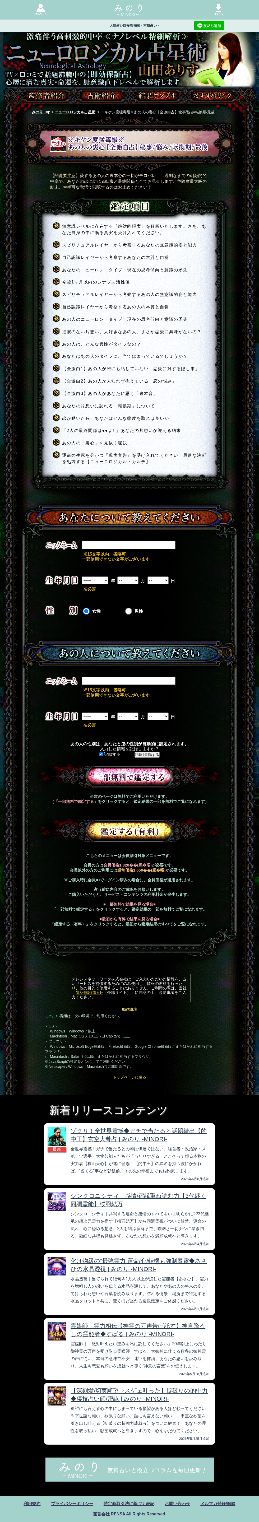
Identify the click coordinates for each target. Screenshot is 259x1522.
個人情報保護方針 (89, 993)
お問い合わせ (177, 1503)
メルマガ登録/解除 (217, 1503)
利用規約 (32, 1503)
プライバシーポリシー (72, 1503)
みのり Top (41, 112)
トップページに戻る (129, 1077)
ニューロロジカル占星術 (75, 112)
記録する (110, 754)
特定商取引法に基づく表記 (129, 1503)
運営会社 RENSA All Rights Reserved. (129, 1514)
